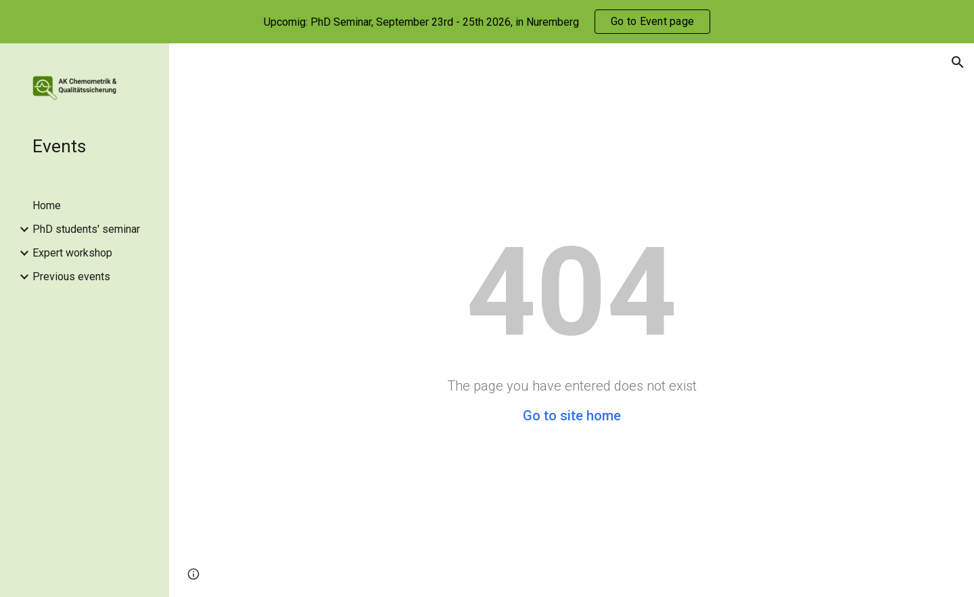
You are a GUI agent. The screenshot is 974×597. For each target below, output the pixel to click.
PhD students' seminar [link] (86, 229)
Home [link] (46, 205)
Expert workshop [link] (72, 252)
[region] (487, 21)
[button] (958, 62)
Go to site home (572, 415)
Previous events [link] (71, 276)
